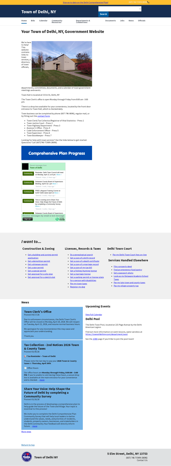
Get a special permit (37, 270)
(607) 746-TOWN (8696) (136, 457)
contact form (44, 116)
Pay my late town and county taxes (129, 282)
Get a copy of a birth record (82, 258)
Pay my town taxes (78, 283)
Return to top (28, 444)
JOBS (95, 339)
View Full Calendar (94, 314)
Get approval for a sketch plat (41, 277)
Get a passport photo (123, 273)
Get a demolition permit (39, 261)
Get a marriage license (80, 274)
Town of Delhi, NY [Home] (38, 11)
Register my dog (77, 286)
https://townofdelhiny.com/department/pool (107, 334)
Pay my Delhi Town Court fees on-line (130, 254)
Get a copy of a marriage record (84, 264)
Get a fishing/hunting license (83, 270)
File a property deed (123, 266)
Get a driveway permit (38, 264)
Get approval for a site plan (40, 274)
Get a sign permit (36, 267)
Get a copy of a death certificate (84, 261)
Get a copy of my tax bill (81, 267)
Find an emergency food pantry (128, 269)
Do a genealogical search (81, 254)
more (42, 380)
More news (26, 431)
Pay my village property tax (126, 285)
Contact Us (142, 460)
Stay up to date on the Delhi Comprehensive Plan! (85, 2)
